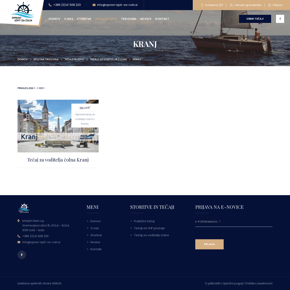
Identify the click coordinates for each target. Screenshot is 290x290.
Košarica (212, 5)
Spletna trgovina (46, 59)
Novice (146, 19)
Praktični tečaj (144, 221)
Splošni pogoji (233, 283)
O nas (68, 19)
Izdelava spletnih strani (34, 283)
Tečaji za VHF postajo (149, 228)
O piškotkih (213, 283)
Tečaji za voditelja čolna (108, 59)
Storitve (84, 19)
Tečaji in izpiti (106, 19)
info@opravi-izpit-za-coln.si (115, 5)
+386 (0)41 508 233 (65, 5)
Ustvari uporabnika (245, 5)
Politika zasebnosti (258, 283)
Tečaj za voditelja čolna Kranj (58, 159)
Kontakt (162, 19)
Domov (54, 19)
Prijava (275, 5)
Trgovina (128, 19)
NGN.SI (56, 283)
